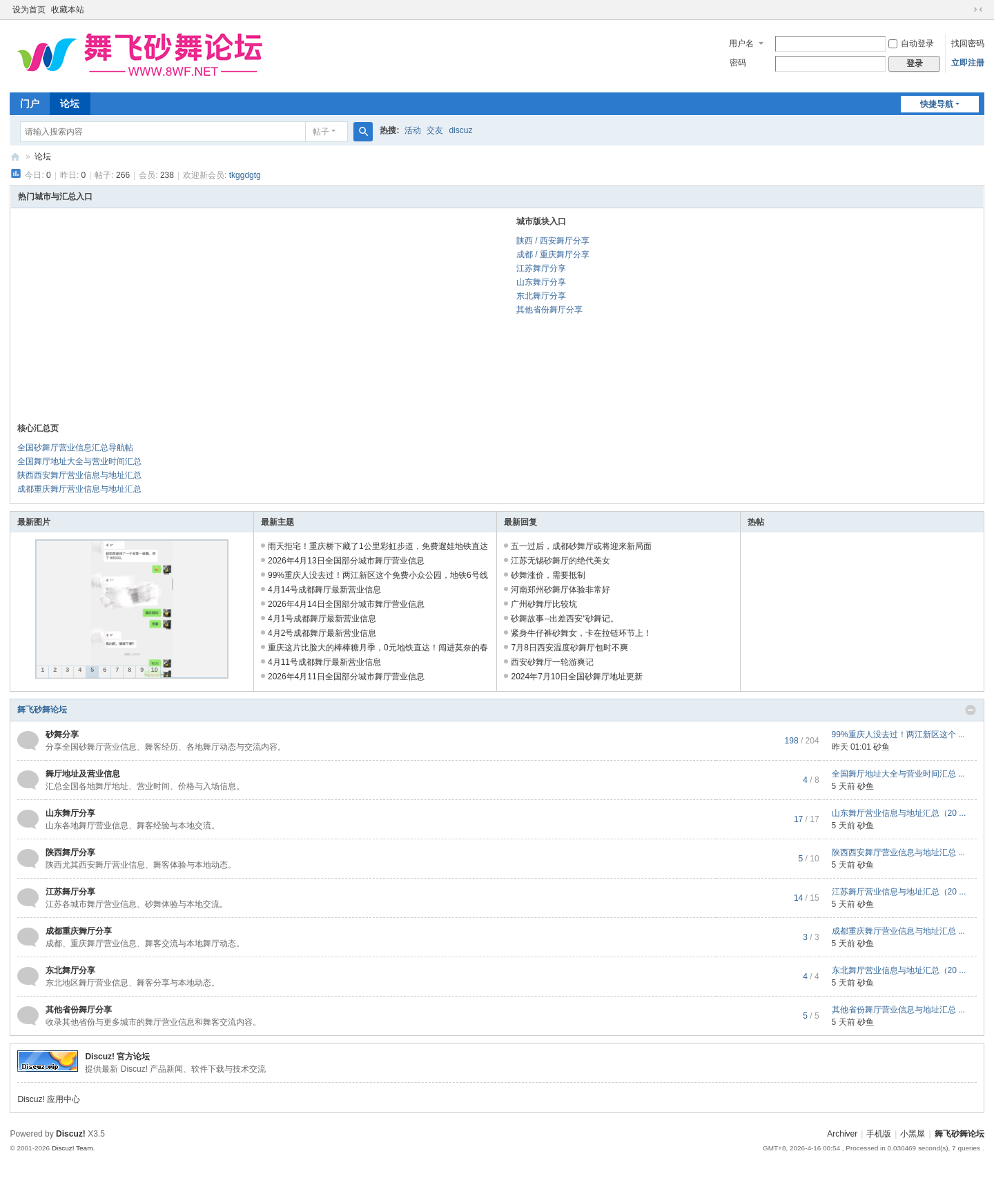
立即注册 (967, 63)
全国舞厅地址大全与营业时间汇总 (79, 461)
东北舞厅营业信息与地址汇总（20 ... (899, 970)
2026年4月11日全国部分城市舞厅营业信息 (346, 676)
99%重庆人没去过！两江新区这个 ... (898, 734)
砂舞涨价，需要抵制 (548, 575)
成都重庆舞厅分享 (79, 931)
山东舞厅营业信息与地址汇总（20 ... (899, 813)
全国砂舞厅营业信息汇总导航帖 (75, 447)
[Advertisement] (247, 318)
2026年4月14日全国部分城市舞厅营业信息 (346, 604)
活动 (413, 130)
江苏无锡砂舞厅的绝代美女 (560, 561)
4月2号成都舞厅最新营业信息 (322, 633)
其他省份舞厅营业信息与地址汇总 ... (898, 1010)
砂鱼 (881, 747)
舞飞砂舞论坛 (15, 157)
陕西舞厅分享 (70, 852)
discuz (460, 130)
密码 (738, 63)
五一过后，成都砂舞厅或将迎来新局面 (581, 546)
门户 (29, 103)
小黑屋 (912, 1134)
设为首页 (29, 9)
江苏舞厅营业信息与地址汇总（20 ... (899, 892)
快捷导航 (936, 104)
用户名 (741, 43)
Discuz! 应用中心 (48, 1099)
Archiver (842, 1134)
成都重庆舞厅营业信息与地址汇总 (79, 489)
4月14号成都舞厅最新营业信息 (324, 589)
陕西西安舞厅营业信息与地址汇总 (79, 475)
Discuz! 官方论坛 (117, 1056)
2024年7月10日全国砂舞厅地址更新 (577, 676)
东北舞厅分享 (541, 296)
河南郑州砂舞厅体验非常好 (560, 589)
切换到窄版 (978, 9)
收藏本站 (67, 9)
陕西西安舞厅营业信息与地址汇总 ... (898, 852)
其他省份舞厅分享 (549, 309)
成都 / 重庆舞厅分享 (552, 254)
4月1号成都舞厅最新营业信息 (322, 618)
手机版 (878, 1134)
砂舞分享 (62, 734)
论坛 (69, 103)
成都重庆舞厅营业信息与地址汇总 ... (898, 931)
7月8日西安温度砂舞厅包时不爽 (569, 647)
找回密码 (967, 43)
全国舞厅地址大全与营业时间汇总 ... (898, 774)
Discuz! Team (72, 1148)
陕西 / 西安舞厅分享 (552, 241)
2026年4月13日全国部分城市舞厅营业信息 (346, 561)
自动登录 (911, 43)
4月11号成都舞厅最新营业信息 (324, 662)
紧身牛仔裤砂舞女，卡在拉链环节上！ (581, 633)
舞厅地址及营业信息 (83, 774)
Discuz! (71, 1134)
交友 (435, 130)
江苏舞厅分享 (541, 268)
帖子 (321, 132)
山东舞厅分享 (541, 282)
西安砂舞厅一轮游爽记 (552, 662)
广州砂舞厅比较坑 (544, 604)
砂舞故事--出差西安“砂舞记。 (564, 618)
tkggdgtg (245, 175)
